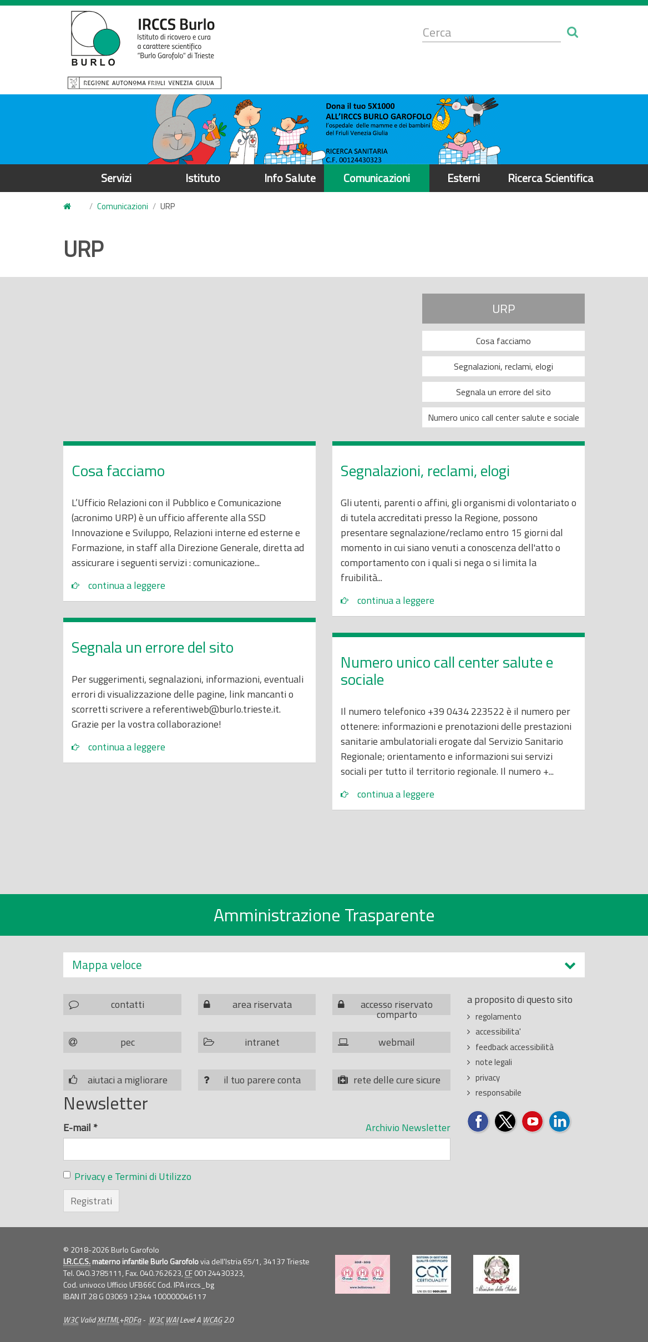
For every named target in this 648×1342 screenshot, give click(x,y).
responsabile (498, 1092)
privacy (487, 1077)
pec (127, 1042)
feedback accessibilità (514, 1047)
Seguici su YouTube (533, 1122)
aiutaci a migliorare (128, 1079)
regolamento (498, 1016)
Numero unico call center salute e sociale (503, 417)
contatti (127, 1004)
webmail (396, 1042)
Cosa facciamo (503, 340)
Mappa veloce (107, 964)
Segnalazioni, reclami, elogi (503, 366)
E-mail (80, 1127)
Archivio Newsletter (408, 1127)
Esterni (463, 177)
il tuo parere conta (262, 1079)
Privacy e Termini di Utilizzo (132, 1176)
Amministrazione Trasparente (324, 914)
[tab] (324, 965)
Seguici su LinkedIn (560, 1122)
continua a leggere (126, 585)
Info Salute (290, 177)
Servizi (116, 177)
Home (70, 206)
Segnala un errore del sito (503, 391)
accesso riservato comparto (397, 1006)
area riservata (262, 1004)
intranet (262, 1042)
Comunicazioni (376, 177)
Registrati (91, 1200)
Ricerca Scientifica (551, 177)
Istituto (202, 177)
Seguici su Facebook (478, 1122)
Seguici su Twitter (506, 1122)
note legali (493, 1062)
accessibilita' (498, 1031)
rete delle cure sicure (397, 1079)
